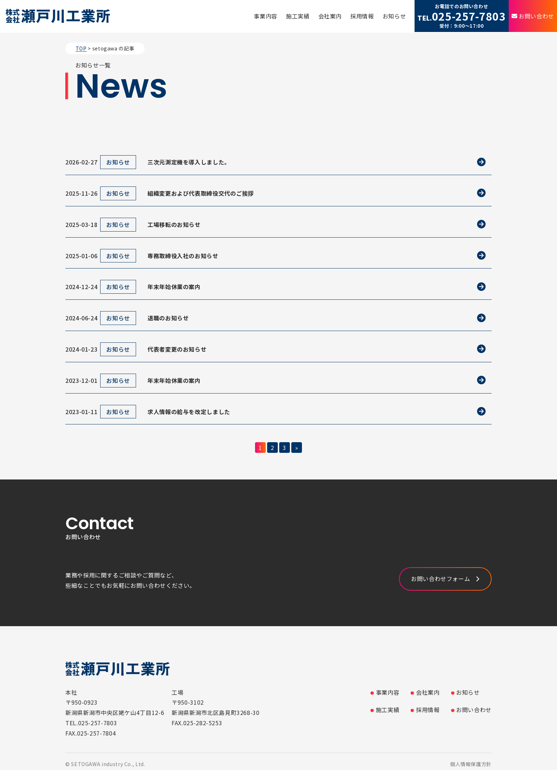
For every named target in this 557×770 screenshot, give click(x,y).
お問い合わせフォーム (440, 578)
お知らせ (394, 16)
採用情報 (362, 16)
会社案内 (330, 16)
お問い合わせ (536, 16)
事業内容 (265, 16)
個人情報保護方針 (471, 764)
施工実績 (298, 16)
